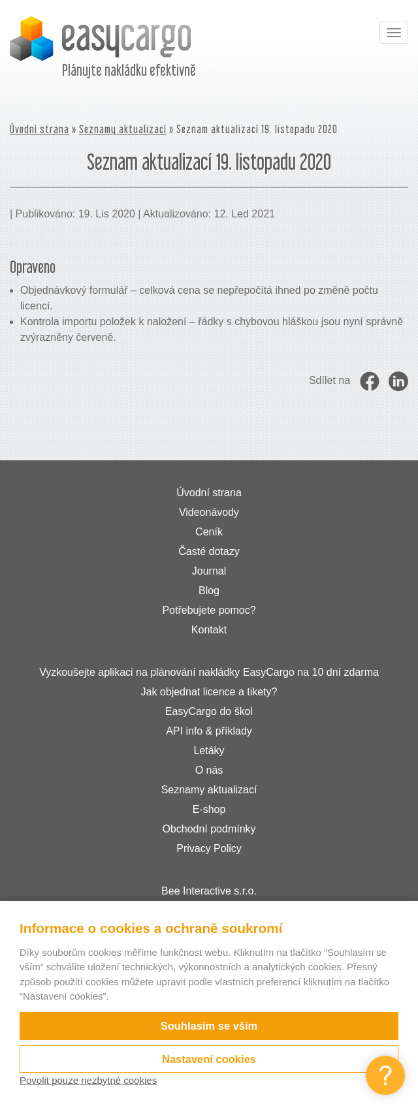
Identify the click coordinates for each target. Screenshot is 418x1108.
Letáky (208, 750)
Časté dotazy (208, 551)
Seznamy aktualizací (123, 129)
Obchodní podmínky (208, 828)
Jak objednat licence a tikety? (208, 691)
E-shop (209, 809)
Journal (209, 571)
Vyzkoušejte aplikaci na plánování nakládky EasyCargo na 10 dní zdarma (209, 672)
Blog (209, 590)
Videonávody (209, 512)
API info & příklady (209, 730)
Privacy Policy (209, 848)
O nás (209, 770)
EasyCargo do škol (209, 711)
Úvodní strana (39, 129)
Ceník (209, 531)
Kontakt (209, 629)
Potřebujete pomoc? (208, 610)
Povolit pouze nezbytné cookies (88, 1080)
